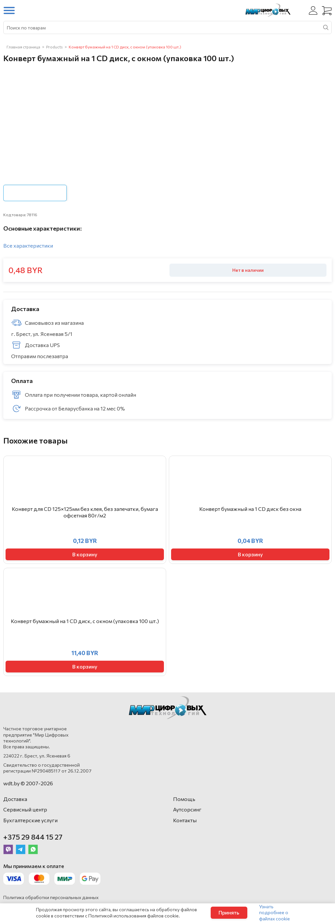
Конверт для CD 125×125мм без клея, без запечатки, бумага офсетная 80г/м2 (85, 512)
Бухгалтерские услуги (30, 820)
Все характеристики (28, 245)
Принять (229, 912)
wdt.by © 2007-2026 (28, 783)
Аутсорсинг (187, 809)
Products (54, 46)
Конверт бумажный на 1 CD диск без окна (250, 509)
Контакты (185, 820)
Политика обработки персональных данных (50, 897)
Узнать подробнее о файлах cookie (274, 912)
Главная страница (23, 46)
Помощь (184, 799)
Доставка (15, 799)
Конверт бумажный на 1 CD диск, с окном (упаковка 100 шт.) (85, 621)
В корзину (84, 554)
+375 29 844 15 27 (32, 836)
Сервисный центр (25, 809)
